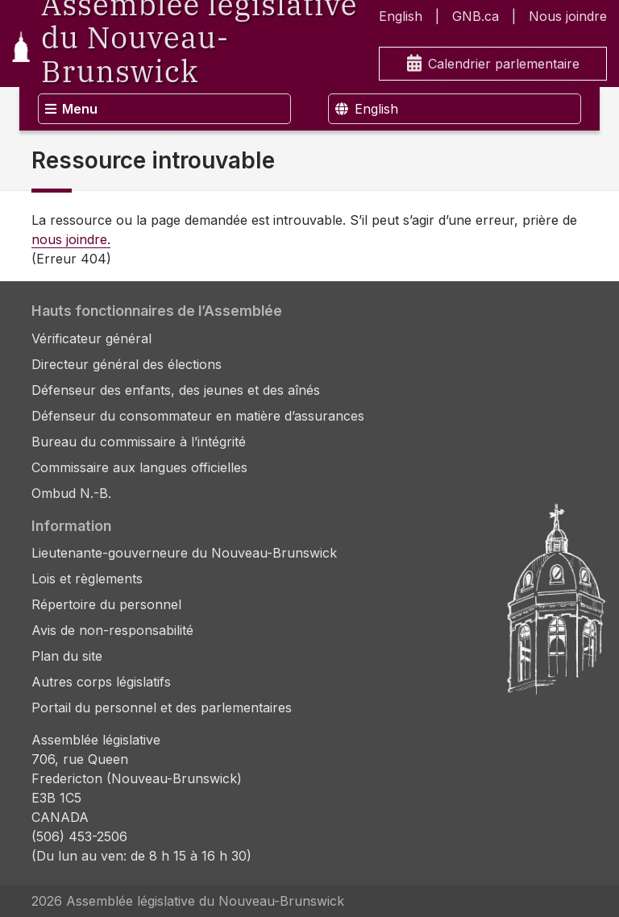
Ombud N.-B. (71, 493)
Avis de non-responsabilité (112, 630)
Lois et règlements (87, 579)
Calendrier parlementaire (493, 64)
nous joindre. (70, 239)
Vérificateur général (91, 338)
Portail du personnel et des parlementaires (161, 707)
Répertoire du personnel (106, 604)
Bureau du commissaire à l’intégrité (138, 442)
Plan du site (66, 656)
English (400, 16)
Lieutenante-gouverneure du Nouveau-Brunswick (184, 553)
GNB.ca (475, 16)
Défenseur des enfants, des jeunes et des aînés (175, 390)
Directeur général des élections (126, 364)
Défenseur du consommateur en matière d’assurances (197, 416)
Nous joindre (568, 16)
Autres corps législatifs (101, 682)
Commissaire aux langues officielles (139, 467)
